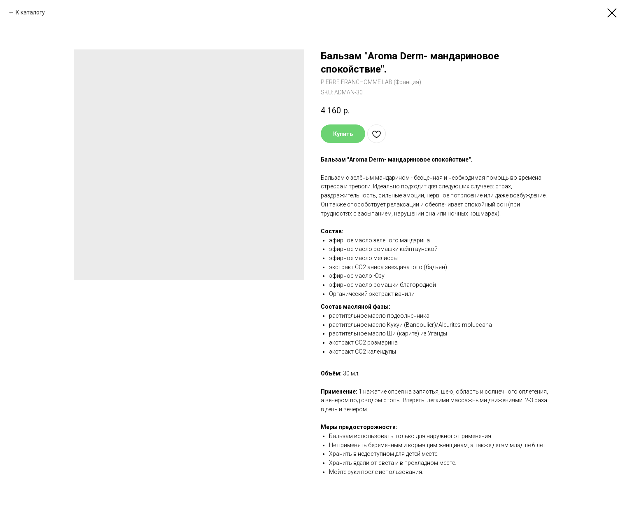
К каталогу (30, 12)
